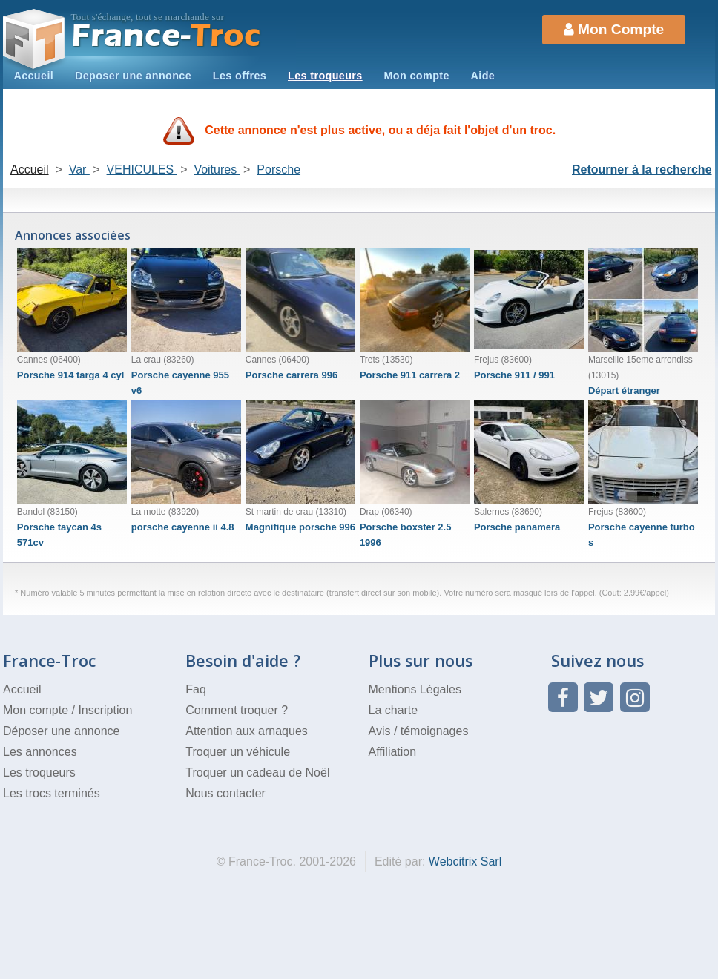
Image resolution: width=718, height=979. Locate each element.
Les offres (239, 76)
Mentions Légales (415, 689)
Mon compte (416, 76)
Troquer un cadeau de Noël (257, 772)
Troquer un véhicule (237, 751)
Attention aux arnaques (246, 731)
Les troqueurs (325, 76)
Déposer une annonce (61, 731)
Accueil (33, 76)
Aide (483, 76)
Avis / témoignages (419, 731)
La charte (393, 710)
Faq (195, 689)
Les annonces (40, 751)
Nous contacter (225, 793)
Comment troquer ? (236, 710)
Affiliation (393, 751)
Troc (166, 36)
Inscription (105, 710)
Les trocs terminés (51, 793)
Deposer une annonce (133, 76)
